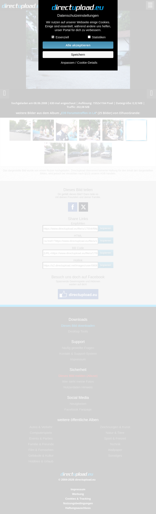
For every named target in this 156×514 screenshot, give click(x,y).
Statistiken (99, 37)
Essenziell (62, 37)
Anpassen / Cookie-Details (79, 62)
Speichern (78, 54)
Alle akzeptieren (78, 45)
